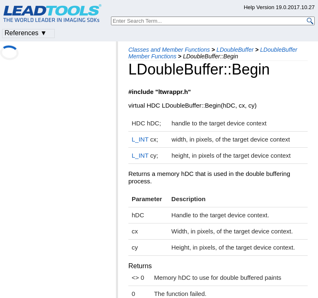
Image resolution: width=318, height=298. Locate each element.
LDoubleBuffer (235, 49)
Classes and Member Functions (169, 49)
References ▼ (26, 32)
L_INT (140, 139)
